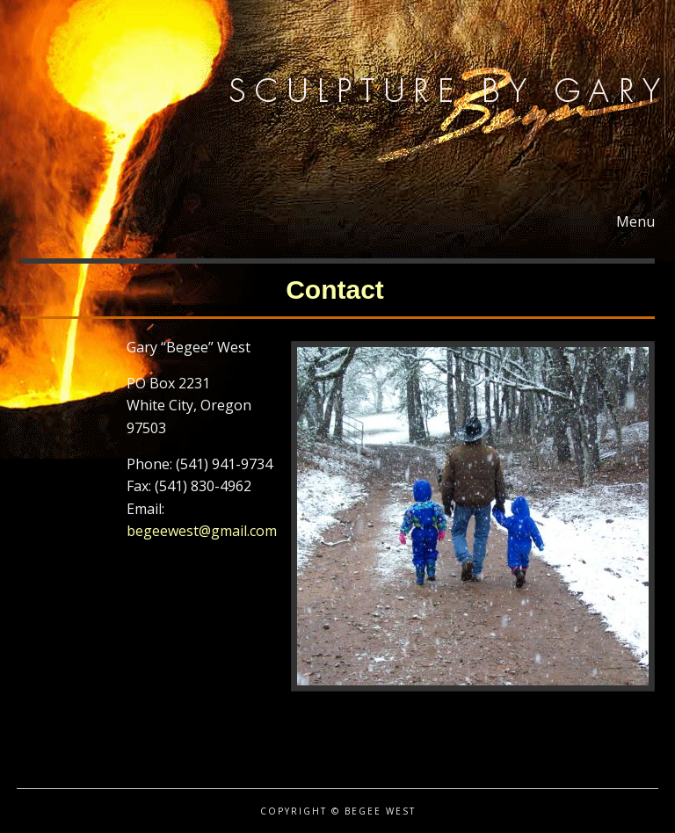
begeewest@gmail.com (202, 530)
